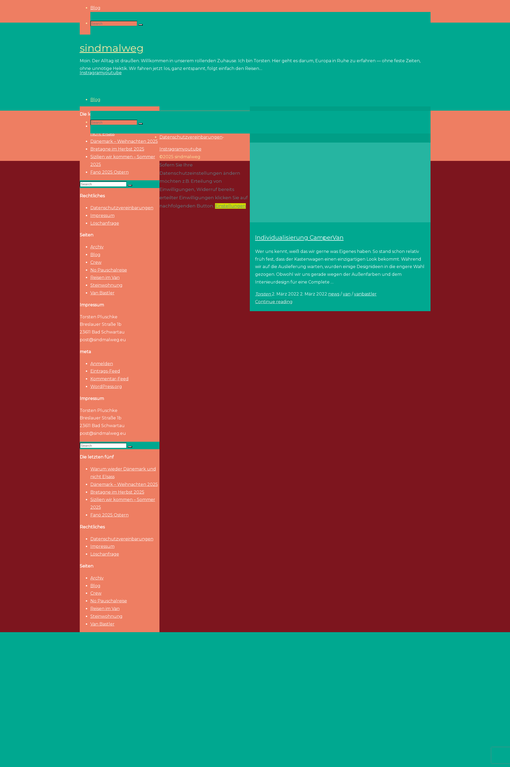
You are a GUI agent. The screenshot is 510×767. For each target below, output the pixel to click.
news (333, 294)
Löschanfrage (104, 223)
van (347, 294)
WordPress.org (106, 386)
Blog (95, 254)
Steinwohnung (106, 285)
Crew (96, 262)
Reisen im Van (105, 277)
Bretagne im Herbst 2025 (117, 492)
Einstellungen (230, 206)
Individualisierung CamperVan (299, 237)
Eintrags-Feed (105, 371)
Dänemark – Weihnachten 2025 (124, 484)
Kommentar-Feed (109, 378)
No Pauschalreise (108, 270)
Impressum (102, 215)
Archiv (97, 246)
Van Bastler (102, 292)
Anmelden (101, 363)
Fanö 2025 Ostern (109, 172)
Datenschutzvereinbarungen (121, 207)
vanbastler (365, 294)
